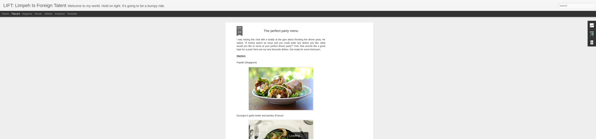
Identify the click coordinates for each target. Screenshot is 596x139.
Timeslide (72, 13)
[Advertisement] (343, 77)
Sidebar (48, 13)
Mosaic (38, 13)
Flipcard (16, 13)
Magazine (27, 13)
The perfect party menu (281, 29)
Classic (5, 13)
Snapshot (60, 13)
